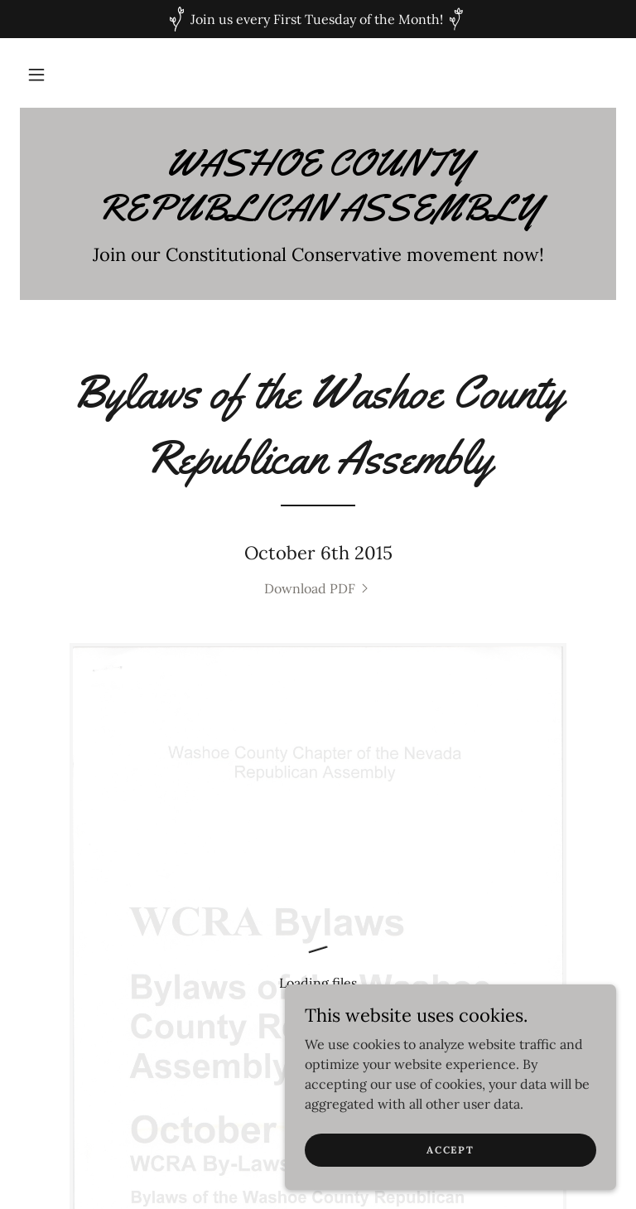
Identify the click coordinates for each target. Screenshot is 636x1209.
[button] (36, 74)
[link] (318, 215)
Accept (450, 1150)
